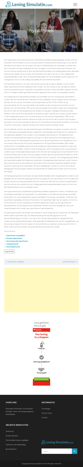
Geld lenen (10, 431)
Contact (45, 418)
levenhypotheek (13, 247)
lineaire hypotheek (14, 238)
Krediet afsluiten (12, 436)
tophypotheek (12, 244)
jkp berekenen (11, 449)
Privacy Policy (47, 413)
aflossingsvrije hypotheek (17, 241)
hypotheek (9, 251)
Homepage (46, 409)
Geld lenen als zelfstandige (16, 445)
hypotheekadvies (69, 262)
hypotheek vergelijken (15, 235)
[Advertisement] (41, 290)
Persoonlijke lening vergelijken (17, 440)
